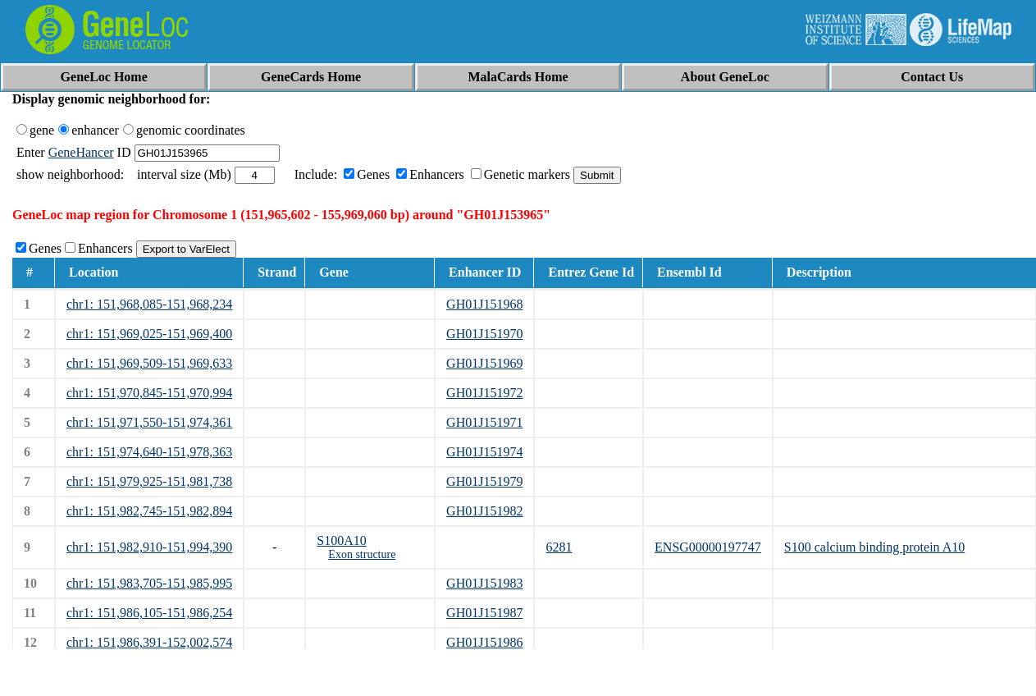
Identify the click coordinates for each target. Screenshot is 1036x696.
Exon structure (361, 554)
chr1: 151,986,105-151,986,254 (149, 613)
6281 (558, 547)
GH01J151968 (484, 304)
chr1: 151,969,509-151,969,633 (149, 363)
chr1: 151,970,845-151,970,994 (149, 393)
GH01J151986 (484, 642)
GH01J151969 (484, 363)
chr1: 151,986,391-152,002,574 (149, 642)
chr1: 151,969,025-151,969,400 (149, 334)
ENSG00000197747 (708, 547)
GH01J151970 (484, 334)
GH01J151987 (484, 613)
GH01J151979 (484, 481)
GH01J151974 (484, 452)
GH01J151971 (484, 422)
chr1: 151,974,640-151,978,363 (149, 452)
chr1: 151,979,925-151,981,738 (149, 481)
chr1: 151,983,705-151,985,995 (149, 583)
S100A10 (341, 540)
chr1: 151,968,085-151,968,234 (149, 304)
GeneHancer (81, 152)
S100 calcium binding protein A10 (874, 547)
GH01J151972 (484, 393)
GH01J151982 (484, 511)
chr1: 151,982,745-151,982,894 (149, 511)
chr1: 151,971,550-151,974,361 (149, 422)
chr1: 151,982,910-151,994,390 (149, 547)
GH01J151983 (484, 583)
